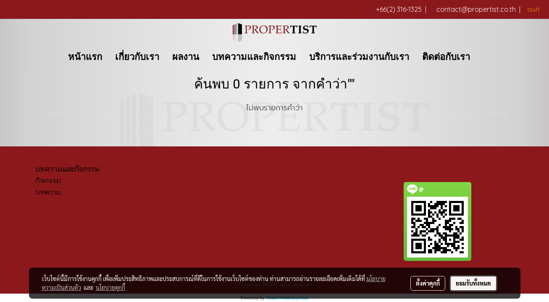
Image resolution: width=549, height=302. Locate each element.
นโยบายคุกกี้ (110, 287)
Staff (532, 9)
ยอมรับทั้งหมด (473, 283)
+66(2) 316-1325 (401, 9)
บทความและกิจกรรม (254, 57)
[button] (484, 57)
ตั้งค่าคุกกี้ (428, 283)
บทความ (48, 192)
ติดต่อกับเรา (446, 57)
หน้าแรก (85, 57)
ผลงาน (185, 57)
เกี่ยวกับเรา (137, 57)
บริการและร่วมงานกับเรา (359, 57)
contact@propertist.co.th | (478, 9)
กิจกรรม (48, 180)
